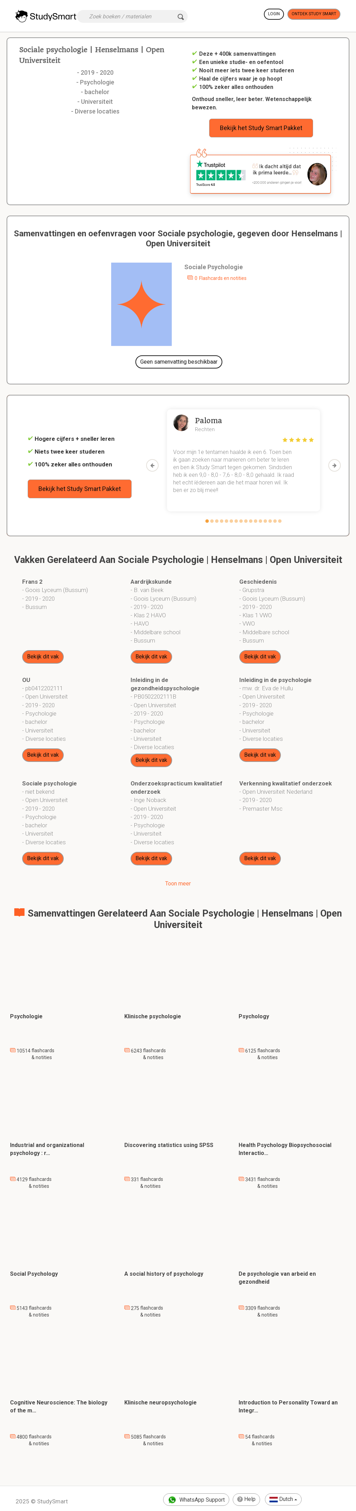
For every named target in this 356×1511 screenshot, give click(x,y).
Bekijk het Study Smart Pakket (261, 127)
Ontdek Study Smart (314, 13)
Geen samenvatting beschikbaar (178, 361)
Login (274, 13)
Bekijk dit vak (43, 656)
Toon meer (178, 883)
